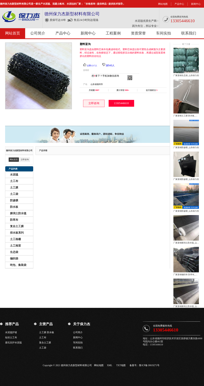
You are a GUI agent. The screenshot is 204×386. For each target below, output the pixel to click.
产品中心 (179, 4)
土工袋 (14, 193)
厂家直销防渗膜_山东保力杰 (186, 147)
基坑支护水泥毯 (13, 342)
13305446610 (121, 103)
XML (109, 365)
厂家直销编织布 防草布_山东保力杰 (186, 274)
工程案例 (113, 33)
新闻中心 (196, 4)
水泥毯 (14, 174)
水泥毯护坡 (11, 332)
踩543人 (110, 65)
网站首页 (12, 33)
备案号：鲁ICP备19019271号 (144, 365)
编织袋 (14, 258)
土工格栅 (15, 239)
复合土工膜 (17, 226)
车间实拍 (163, 33)
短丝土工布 (11, 337)
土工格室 (15, 245)
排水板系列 (17, 232)
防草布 (14, 219)
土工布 (14, 181)
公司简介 (37, 33)
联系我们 (188, 33)
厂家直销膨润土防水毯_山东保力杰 (186, 243)
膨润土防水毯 (18, 213)
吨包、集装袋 (18, 265)
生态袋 (14, 252)
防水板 (14, 206)
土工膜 (14, 187)
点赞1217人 (92, 65)
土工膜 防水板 (46, 332)
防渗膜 (14, 200)
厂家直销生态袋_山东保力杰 (186, 75)
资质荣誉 (138, 33)
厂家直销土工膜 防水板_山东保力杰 (186, 116)
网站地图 (163, 4)
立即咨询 (93, 103)
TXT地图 (121, 365)
